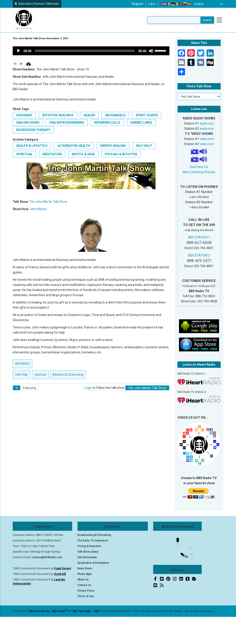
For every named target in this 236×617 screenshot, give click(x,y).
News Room (84, 568)
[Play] (18, 51)
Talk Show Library (87, 551)
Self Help (144, 146)
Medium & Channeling (68, 374)
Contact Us (84, 585)
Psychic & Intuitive (121, 154)
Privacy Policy (85, 590)
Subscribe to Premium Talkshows (37, 3)
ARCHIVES (22, 363)
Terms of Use (85, 596)
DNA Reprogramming (66, 122)
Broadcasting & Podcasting (94, 535)
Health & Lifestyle (31, 146)
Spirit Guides (147, 115)
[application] (91, 50)
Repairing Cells (107, 122)
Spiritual (24, 154)
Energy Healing (113, 146)
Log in (152, 3)
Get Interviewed (87, 557)
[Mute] (151, 51)
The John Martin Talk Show (48, 201)
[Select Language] (207, 4)
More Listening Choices (199, 172)
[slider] (85, 51)
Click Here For (198, 167)
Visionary (24, 115)
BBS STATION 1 (199, 237)
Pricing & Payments (89, 546)
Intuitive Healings (57, 115)
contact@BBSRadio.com (46, 557)
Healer (89, 115)
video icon (207, 139)
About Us (83, 579)
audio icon (207, 123)
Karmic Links (141, 122)
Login (88, 387)
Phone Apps (84, 574)
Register (138, 4)
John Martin (38, 209)
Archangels (115, 115)
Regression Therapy (33, 130)
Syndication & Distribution (93, 562)
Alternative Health (73, 146)
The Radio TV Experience (92, 540)
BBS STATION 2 (199, 255)
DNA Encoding (27, 122)
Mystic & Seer (83, 154)
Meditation (52, 154)
